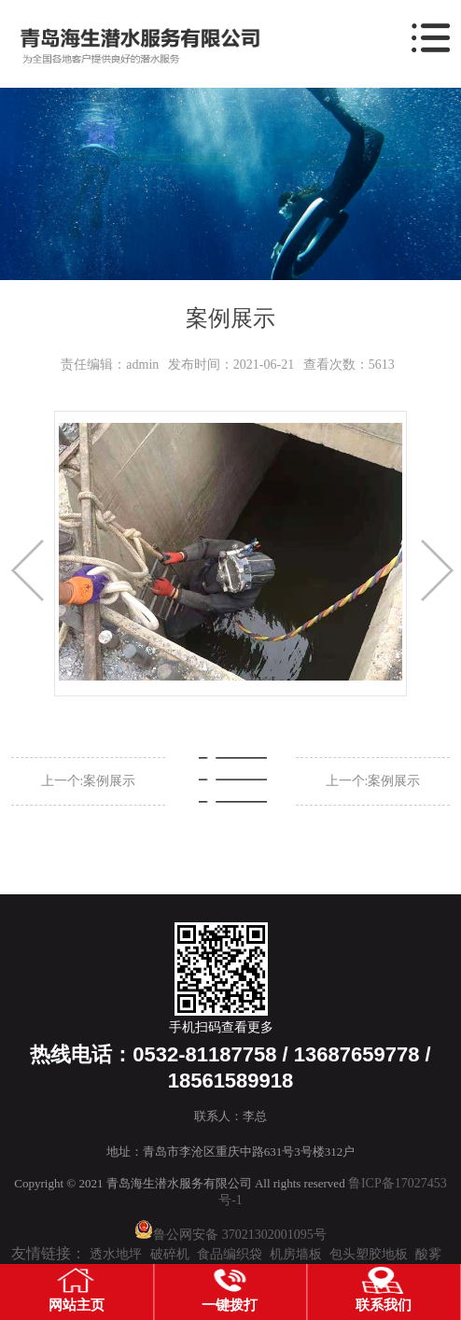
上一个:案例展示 (88, 781)
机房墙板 (296, 1254)
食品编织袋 (229, 1254)
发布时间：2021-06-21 (231, 365)
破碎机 (169, 1254)
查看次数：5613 (349, 365)
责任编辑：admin (110, 365)
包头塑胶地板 (368, 1254)
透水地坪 (116, 1254)
